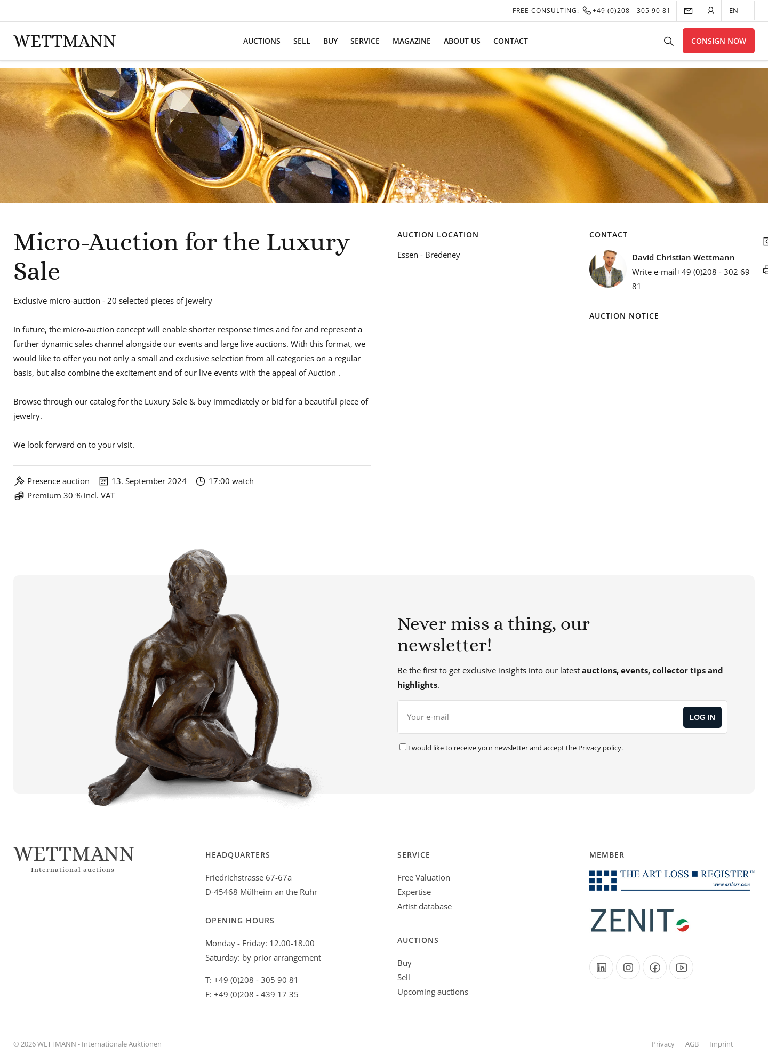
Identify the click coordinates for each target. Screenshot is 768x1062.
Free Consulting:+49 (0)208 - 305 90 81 (592, 10)
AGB (692, 1044)
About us (462, 46)
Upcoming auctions (432, 991)
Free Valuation (423, 877)
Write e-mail (654, 271)
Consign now (718, 46)
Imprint (721, 1044)
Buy (330, 46)
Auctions (262, 46)
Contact (510, 46)
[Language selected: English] (739, 10)
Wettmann (64, 45)
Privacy (663, 1044)
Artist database (424, 906)
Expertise (414, 891)
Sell (301, 46)
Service (365, 46)
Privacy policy (599, 747)
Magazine (412, 46)
